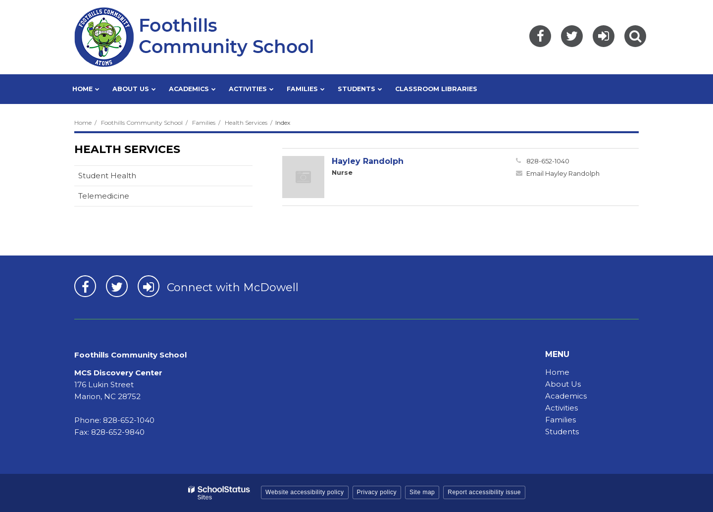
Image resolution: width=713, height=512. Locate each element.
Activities (561, 407)
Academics (566, 396)
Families (203, 122)
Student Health (107, 175)
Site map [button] (422, 492)
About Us (563, 384)
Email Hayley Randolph (563, 173)
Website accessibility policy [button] (304, 492)
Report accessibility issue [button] (484, 492)
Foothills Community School (142, 122)
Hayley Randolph (368, 161)
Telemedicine (103, 196)
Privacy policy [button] (377, 492)
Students (562, 431)
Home (83, 122)
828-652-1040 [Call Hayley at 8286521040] (547, 161)
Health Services (246, 122)
